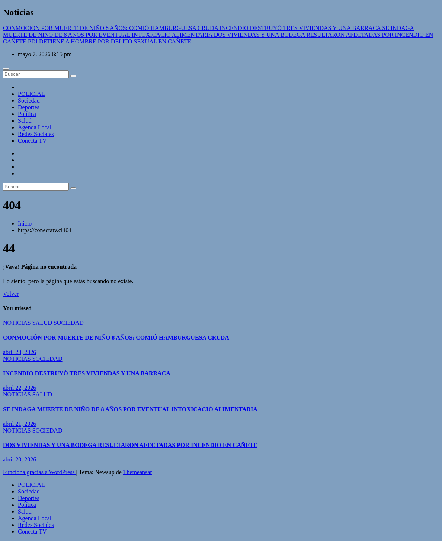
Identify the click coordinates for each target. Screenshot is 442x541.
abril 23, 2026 (19, 352)
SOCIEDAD (69, 323)
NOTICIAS (17, 323)
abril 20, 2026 (19, 459)
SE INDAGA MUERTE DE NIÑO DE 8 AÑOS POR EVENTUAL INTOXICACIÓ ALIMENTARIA (130, 409)
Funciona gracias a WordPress (39, 472)
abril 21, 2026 (19, 424)
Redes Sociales (36, 134)
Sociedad (29, 100)
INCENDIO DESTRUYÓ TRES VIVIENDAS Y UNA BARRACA (86, 373)
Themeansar (137, 472)
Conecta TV (32, 140)
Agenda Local (34, 127)
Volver (11, 294)
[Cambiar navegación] (6, 69)
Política (27, 114)
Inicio (25, 223)
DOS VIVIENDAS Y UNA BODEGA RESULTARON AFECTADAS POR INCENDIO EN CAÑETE (130, 445)
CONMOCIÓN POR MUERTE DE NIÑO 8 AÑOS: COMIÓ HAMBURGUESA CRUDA (116, 337)
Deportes (28, 107)
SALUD (43, 323)
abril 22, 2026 (19, 388)
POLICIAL (31, 94)
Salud (24, 120)
